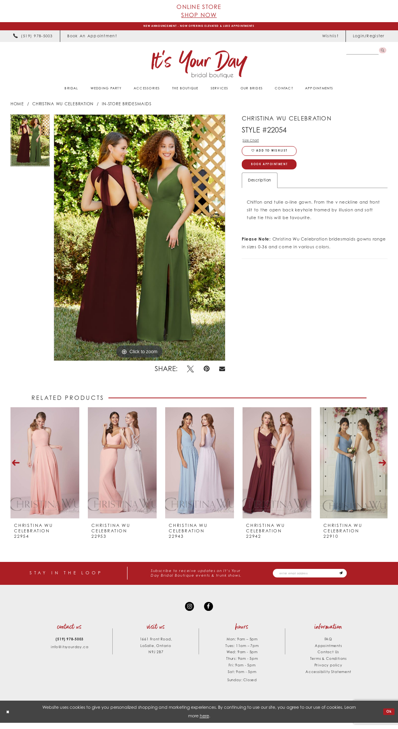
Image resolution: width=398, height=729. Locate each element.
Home (17, 106)
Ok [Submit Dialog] (388, 717)
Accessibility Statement (328, 678)
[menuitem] (33, 38)
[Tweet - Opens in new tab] (190, 371)
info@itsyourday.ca (69, 653)
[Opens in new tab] (92, 38)
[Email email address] (320, 575)
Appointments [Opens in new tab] (328, 651)
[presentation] (44, 465)
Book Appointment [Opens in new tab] (278, 174)
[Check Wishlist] (330, 38)
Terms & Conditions (328, 665)
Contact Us (328, 658)
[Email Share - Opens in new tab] (222, 371)
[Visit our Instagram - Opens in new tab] (188, 611)
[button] (369, 38)
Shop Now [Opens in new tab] (198, 14)
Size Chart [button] (253, 143)
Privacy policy (328, 671)
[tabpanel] (30, 144)
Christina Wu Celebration (63, 106)
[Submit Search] (381, 53)
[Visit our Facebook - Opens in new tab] (209, 611)
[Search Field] (360, 53)
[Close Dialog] (8, 718)
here (204, 721)
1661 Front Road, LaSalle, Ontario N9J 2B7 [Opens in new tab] (156, 651)
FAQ (328, 645)
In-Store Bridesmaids (126, 106)
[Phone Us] (33, 38)
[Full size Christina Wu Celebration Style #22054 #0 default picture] (139, 240)
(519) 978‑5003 (70, 645)
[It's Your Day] (199, 66)
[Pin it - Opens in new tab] (207, 371)
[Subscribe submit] (360, 575)
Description (259, 191)
